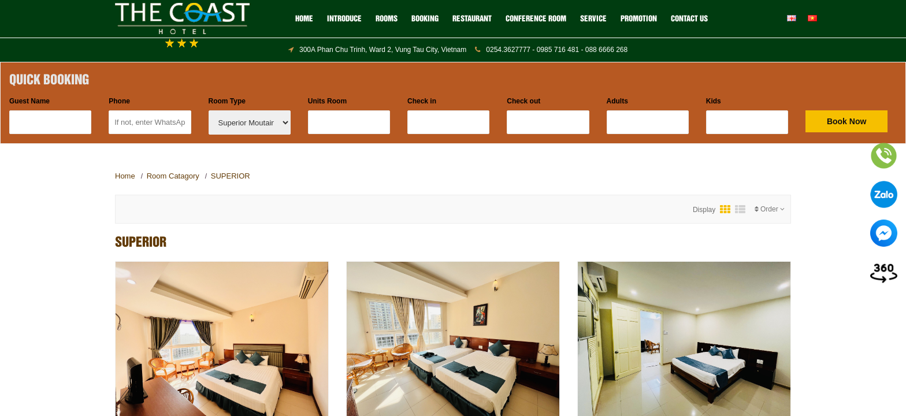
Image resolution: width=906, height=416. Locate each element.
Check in (421, 101)
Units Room (327, 101)
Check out (523, 101)
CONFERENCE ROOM (536, 19)
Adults (617, 101)
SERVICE (593, 19)
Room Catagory (173, 176)
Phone (119, 101)
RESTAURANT (472, 19)
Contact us (689, 19)
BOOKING (425, 19)
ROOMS (387, 19)
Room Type (227, 101)
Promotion (639, 19)
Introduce (344, 19)
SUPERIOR (230, 176)
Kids (713, 101)
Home (304, 19)
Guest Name (29, 101)
